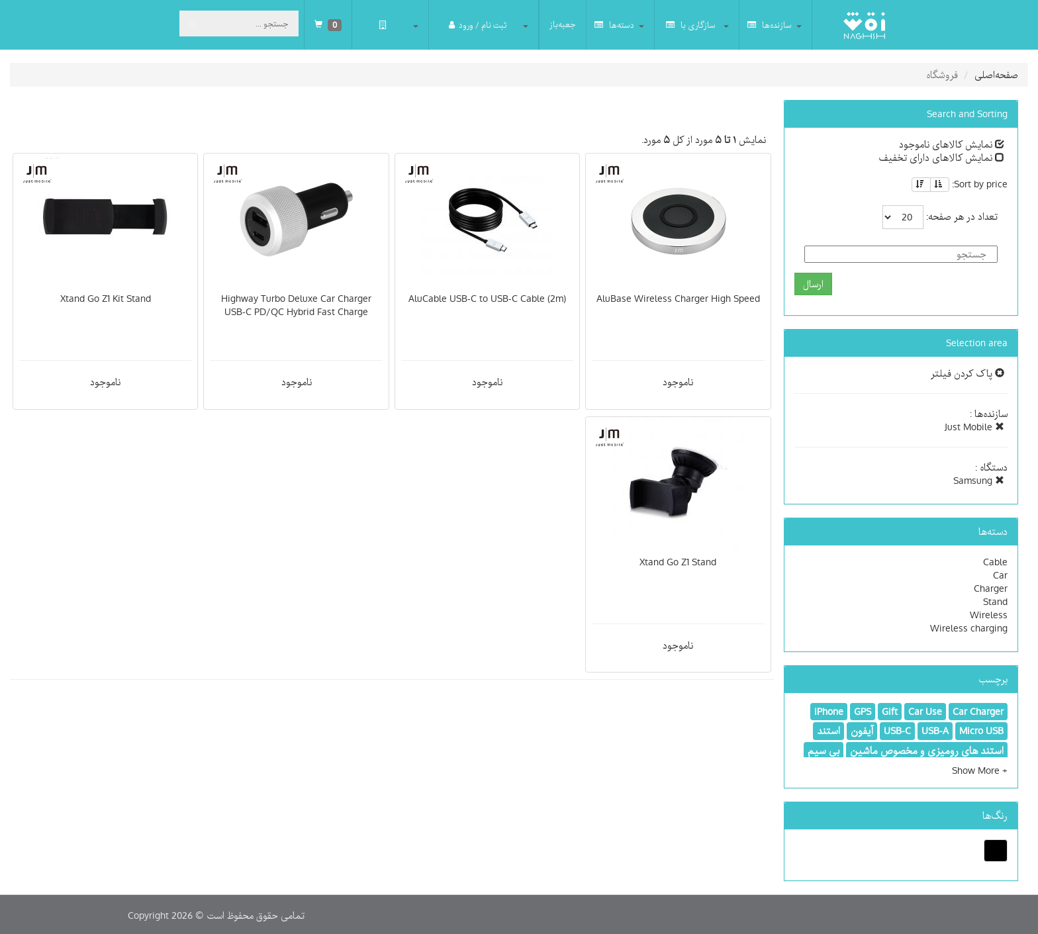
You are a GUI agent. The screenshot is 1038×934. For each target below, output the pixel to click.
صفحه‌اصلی (996, 74)
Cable (995, 562)
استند (828, 730)
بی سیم (823, 750)
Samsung (978, 480)
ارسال (813, 284)
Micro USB (981, 730)
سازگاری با (691, 25)
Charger (991, 588)
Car (1000, 575)
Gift (890, 711)
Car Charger (978, 711)
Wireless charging (969, 628)
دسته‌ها (614, 25)
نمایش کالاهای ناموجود (951, 144)
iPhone (828, 711)
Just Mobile (974, 427)
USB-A (935, 730)
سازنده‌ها (769, 25)
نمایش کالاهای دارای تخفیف (941, 157)
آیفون (862, 730)
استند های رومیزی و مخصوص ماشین (927, 750)
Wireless (989, 615)
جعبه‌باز (562, 24)
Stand (995, 601)
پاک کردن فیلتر (967, 373)
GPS (862, 711)
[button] (980, 770)
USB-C (897, 730)
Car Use (925, 711)
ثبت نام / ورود (477, 25)
